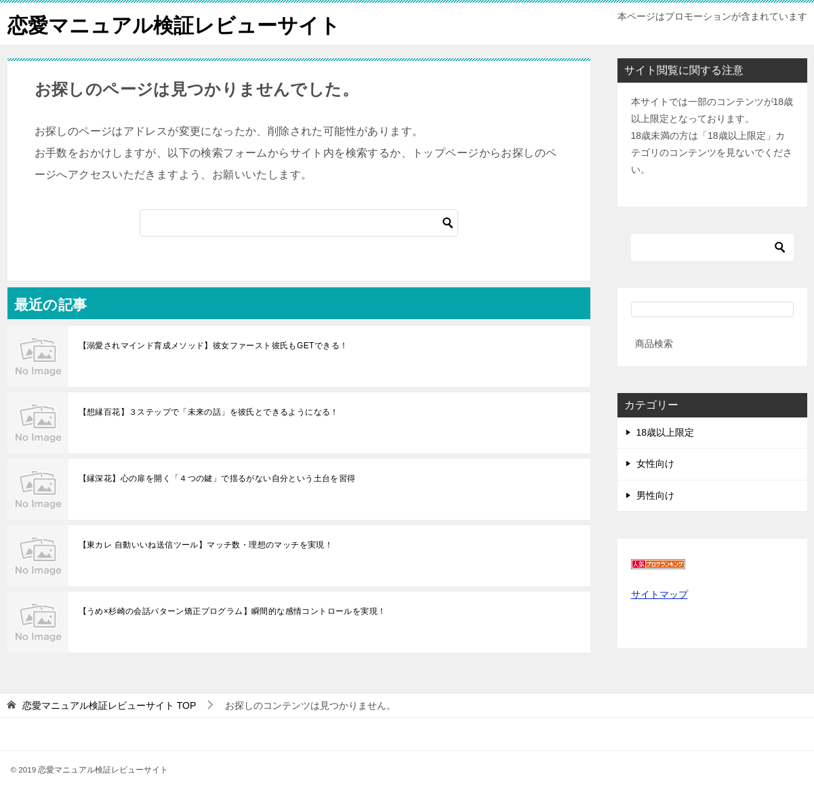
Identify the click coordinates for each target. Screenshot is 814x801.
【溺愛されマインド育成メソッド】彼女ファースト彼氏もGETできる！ (213, 345)
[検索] (299, 222)
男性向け (655, 494)
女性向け (655, 463)
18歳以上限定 (665, 432)
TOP (109, 704)
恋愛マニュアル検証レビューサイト (173, 23)
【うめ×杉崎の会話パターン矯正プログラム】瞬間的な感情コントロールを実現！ (232, 610)
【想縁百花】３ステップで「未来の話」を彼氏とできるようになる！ (209, 411)
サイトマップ (659, 593)
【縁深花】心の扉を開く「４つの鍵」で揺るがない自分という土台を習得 (217, 477)
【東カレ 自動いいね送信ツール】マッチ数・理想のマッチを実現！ (206, 544)
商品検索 (654, 342)
